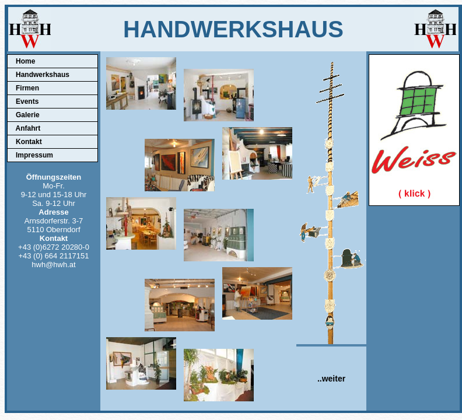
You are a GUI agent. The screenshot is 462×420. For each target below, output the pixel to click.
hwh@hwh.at (53, 264)
